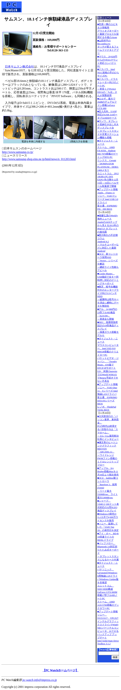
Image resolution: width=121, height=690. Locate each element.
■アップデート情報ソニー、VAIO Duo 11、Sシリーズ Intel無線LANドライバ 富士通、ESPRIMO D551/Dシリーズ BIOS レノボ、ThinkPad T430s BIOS (107, 397)
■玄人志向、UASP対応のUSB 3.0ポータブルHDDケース (107, 114)
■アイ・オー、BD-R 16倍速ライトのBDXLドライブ (108, 536)
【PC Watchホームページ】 (60, 670)
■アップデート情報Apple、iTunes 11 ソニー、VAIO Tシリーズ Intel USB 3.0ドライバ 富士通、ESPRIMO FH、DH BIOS (107, 199)
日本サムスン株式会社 (19, 66)
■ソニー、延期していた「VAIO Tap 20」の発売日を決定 (108, 527)
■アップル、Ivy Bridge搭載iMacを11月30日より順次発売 (108, 471)
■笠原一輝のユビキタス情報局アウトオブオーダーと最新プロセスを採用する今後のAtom (108, 31)
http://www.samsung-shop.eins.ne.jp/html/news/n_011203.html (39, 159)
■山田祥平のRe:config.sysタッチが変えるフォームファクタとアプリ (108, 47)
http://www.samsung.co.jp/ (17, 152)
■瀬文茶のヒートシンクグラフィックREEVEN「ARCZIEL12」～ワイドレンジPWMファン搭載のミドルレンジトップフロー (108, 453)
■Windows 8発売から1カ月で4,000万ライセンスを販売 (107, 517)
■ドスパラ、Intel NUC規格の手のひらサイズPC (108, 72)
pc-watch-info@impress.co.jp (40, 679)
